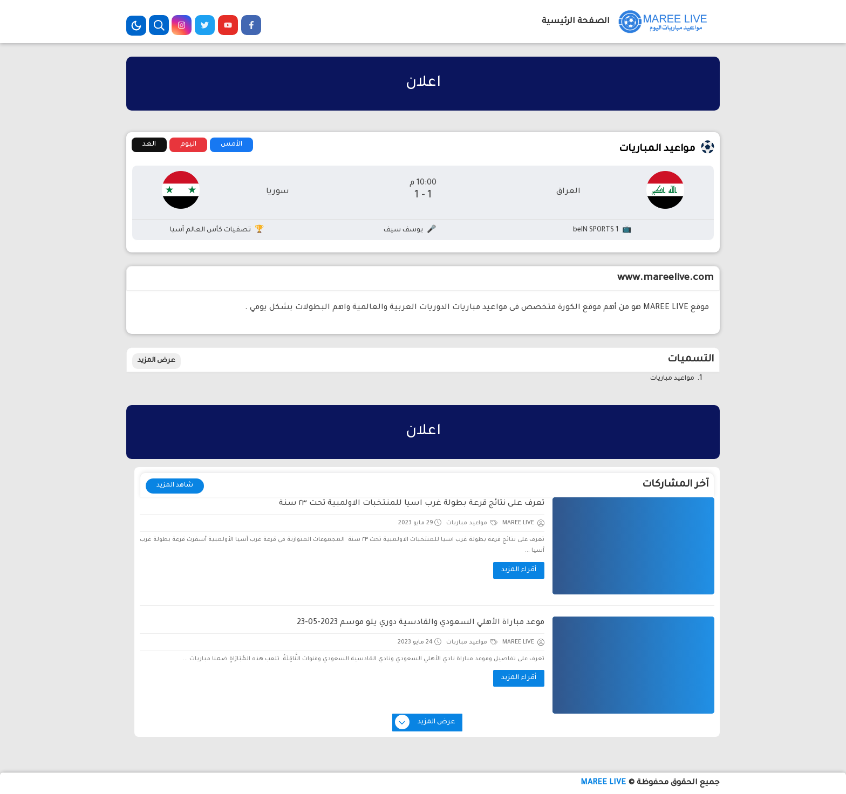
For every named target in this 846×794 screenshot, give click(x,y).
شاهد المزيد (174, 485)
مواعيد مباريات (672, 378)
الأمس (231, 144)
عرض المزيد (156, 361)
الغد (149, 144)
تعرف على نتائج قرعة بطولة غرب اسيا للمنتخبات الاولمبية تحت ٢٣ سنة (411, 503)
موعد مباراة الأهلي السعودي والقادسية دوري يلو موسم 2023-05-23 (420, 623)
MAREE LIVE (603, 783)
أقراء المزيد (518, 570)
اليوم (188, 144)
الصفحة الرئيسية (576, 21)
